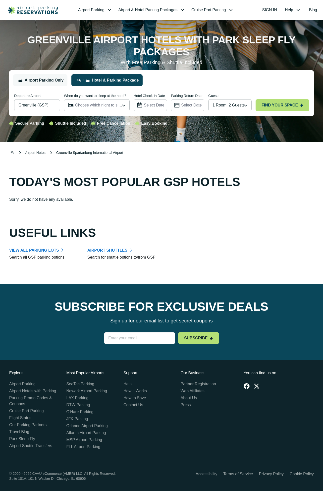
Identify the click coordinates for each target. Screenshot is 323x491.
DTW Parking (78, 405)
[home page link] (31, 10)
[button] (95, 10)
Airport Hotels (35, 153)
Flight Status (20, 418)
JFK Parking (77, 419)
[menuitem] (95, 10)
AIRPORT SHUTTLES (107, 250)
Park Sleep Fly (22, 439)
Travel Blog (19, 432)
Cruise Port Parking (26, 411)
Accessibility (206, 474)
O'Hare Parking (80, 412)
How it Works (135, 391)
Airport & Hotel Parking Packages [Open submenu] (151, 10)
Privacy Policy (271, 474)
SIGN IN (269, 10)
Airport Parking (22, 384)
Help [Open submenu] (293, 10)
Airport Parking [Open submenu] (95, 10)
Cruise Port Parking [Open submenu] (212, 10)
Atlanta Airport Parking (86, 433)
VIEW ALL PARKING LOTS (34, 250)
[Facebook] (247, 386)
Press (186, 405)
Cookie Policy (302, 474)
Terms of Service (238, 474)
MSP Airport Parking (84, 440)
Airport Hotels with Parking (32, 391)
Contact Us (133, 405)
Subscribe (198, 338)
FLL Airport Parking (83, 447)
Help (127, 384)
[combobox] (230, 105)
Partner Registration (198, 384)
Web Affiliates (193, 391)
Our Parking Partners (28, 425)
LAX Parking (77, 398)
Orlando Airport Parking (87, 426)
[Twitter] (257, 386)
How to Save (134, 398)
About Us (189, 398)
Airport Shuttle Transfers (30, 446)
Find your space (282, 105)
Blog (313, 10)
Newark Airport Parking (86, 391)
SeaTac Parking (80, 384)
